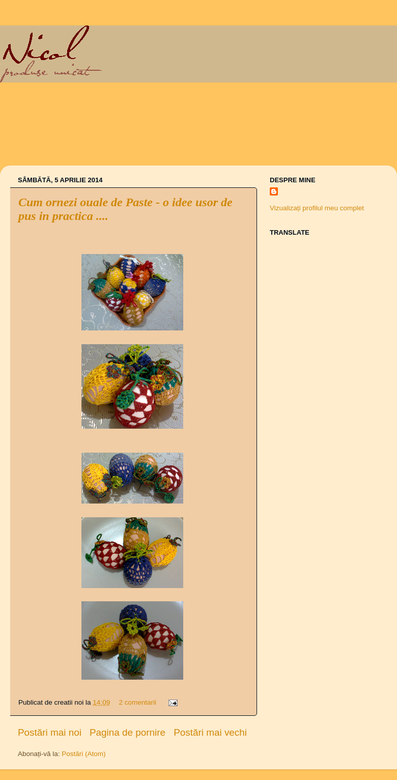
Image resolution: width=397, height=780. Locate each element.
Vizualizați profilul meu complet (317, 208)
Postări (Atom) (83, 754)
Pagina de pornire (127, 732)
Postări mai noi (49, 732)
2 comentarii (137, 702)
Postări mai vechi (210, 732)
